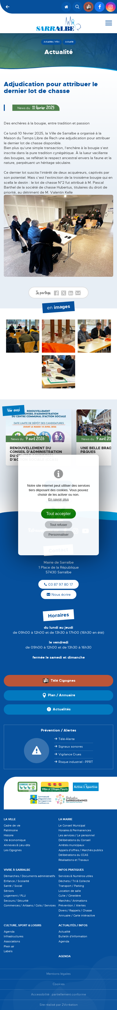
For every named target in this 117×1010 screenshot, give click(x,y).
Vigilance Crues (69, 754)
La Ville (10, 819)
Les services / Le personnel (76, 835)
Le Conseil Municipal (71, 825)
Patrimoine (11, 830)
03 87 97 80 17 (58, 584)
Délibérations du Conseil (74, 840)
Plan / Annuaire (58, 695)
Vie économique (15, 840)
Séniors (9, 891)
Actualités (59, 709)
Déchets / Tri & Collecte (74, 881)
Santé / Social (13, 886)
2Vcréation (70, 1005)
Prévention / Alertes (71, 905)
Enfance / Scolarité (16, 881)
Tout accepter (58, 513)
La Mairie (65, 819)
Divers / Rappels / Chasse (75, 910)
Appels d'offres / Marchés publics (80, 850)
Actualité (64, 931)
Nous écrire (59, 594)
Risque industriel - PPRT (75, 762)
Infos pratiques (71, 869)
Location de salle (69, 891)
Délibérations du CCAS (73, 855)
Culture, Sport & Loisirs (22, 925)
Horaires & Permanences (74, 830)
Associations (12, 941)
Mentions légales (58, 974)
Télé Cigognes (59, 680)
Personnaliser (58, 534)
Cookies (59, 984)
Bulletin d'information (72, 936)
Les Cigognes (12, 850)
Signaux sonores (70, 747)
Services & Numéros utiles (75, 876)
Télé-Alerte (66, 739)
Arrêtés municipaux (71, 845)
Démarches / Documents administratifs (29, 876)
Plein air (9, 946)
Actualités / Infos (72, 925)
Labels (8, 951)
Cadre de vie (12, 825)
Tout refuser (58, 525)
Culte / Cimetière (69, 895)
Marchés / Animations (72, 900)
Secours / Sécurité (16, 900)
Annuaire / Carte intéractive (76, 915)
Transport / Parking (71, 886)
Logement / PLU (15, 895)
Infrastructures (13, 936)
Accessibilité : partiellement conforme (58, 994)
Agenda (9, 931)
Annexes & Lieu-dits (17, 845)
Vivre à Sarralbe (17, 869)
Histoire (9, 835)
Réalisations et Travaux (73, 860)
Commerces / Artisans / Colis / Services (29, 905)
